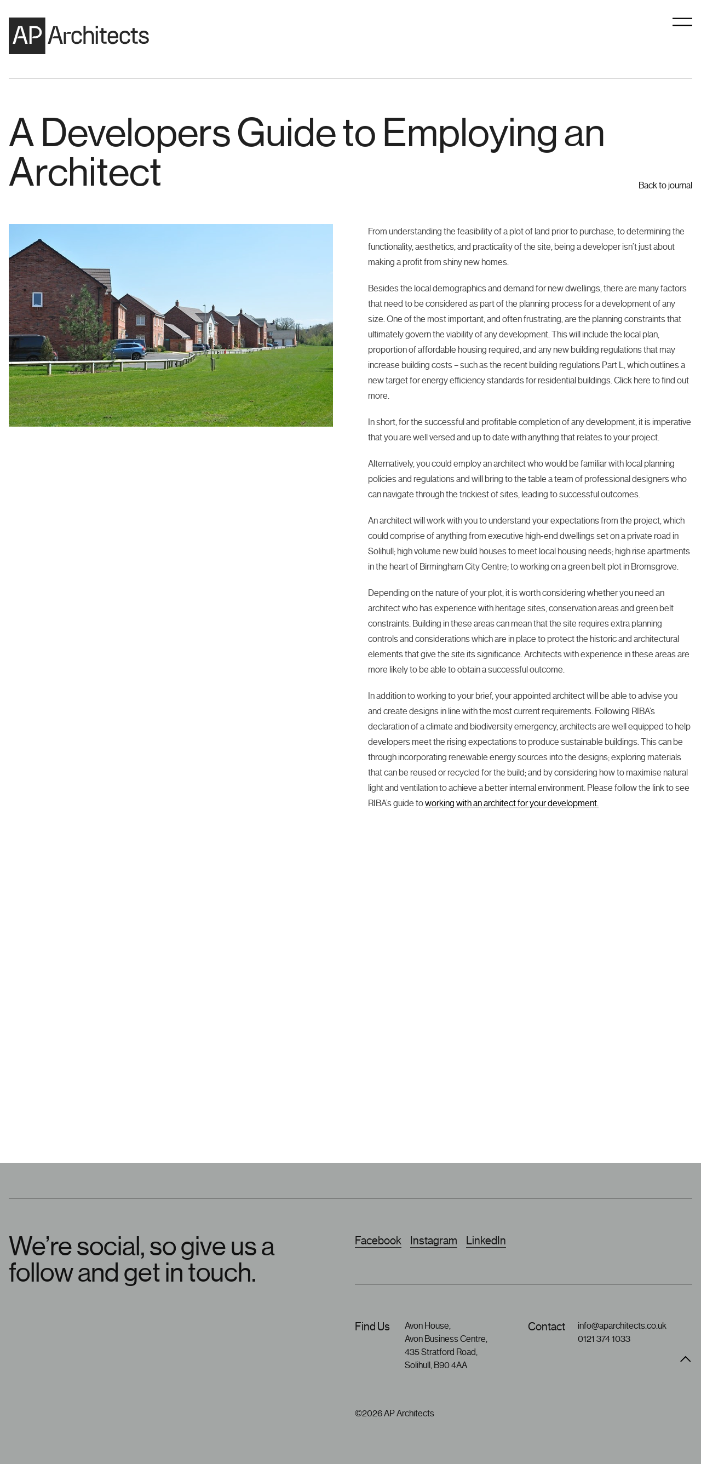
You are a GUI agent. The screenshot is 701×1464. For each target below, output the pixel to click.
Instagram (433, 1241)
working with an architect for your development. (512, 803)
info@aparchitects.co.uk (622, 1326)
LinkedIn (486, 1241)
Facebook (378, 1241)
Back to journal (665, 193)
